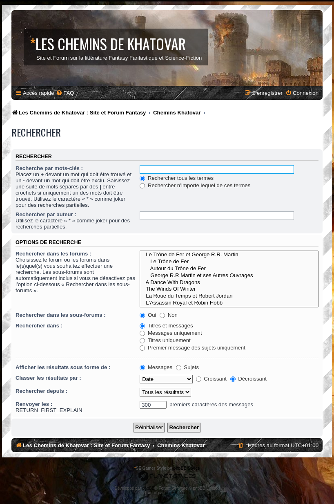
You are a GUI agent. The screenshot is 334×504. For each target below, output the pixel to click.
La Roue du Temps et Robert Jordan (229, 296)
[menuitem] (65, 93)
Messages (156, 367)
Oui (148, 315)
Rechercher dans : (39, 326)
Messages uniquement (171, 333)
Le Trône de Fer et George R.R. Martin (229, 254)
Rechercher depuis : (41, 391)
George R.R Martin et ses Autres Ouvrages (229, 275)
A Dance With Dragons (229, 282)
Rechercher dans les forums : (53, 254)
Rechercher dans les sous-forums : (61, 315)
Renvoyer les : (34, 404)
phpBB (148, 488)
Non (169, 315)
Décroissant (248, 379)
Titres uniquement (165, 340)
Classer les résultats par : (48, 378)
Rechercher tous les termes (177, 178)
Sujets (187, 367)
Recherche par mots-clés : (49, 168)
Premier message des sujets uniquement (192, 348)
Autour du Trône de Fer (229, 268)
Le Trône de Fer (229, 261)
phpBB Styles (186, 468)
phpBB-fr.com (177, 493)
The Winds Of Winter (229, 289)
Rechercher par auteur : (46, 214)
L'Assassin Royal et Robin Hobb (229, 303)
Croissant (211, 379)
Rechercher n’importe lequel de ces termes (195, 185)
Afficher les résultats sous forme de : (63, 367)
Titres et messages (166, 326)
